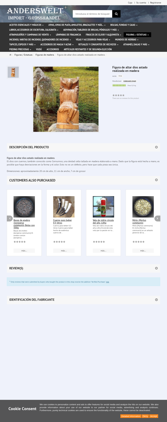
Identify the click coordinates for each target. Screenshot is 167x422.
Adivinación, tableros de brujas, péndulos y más (91, 29)
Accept (153, 416)
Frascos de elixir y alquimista (103, 34)
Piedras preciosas (20, 49)
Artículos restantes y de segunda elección (88, 49)
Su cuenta (141, 2)
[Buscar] (116, 14)
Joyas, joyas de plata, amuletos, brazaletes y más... (77, 24)
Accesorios (53, 49)
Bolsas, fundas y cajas (123, 24)
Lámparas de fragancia (68, 34)
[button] (83, 180)
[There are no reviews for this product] (20, 242)
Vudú (39, 49)
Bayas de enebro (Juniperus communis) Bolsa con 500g (24, 224)
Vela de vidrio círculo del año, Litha (103, 221)
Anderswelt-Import (129, 81)
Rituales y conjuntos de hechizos (98, 44)
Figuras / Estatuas (137, 34)
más (107, 282)
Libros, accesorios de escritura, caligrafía (33, 29)
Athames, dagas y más (136, 44)
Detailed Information (130, 416)
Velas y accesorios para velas (93, 39)
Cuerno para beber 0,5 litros (62, 221)
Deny (145, 416)
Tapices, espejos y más (22, 44)
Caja (130, 2)
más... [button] (24, 250)
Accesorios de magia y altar (57, 44)
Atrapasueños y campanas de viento (30, 34)
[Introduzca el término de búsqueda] (92, 14)
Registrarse (155, 2)
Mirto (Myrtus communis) (139, 221)
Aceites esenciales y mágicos (26, 24)
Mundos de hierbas (126, 39)
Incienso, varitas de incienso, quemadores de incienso (40, 39)
